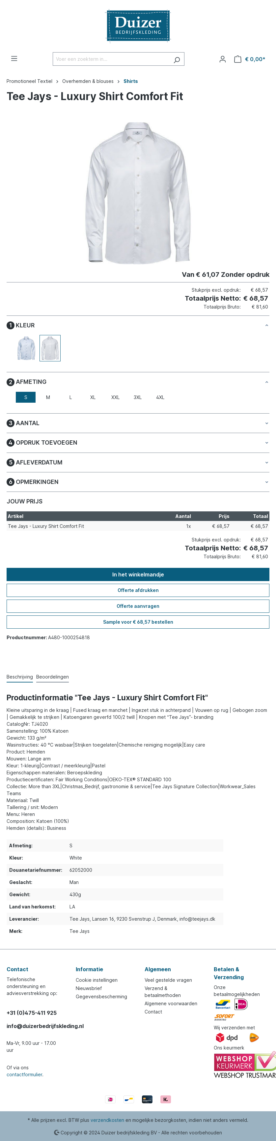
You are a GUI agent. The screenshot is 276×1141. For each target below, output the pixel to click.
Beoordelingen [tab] (52, 677)
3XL (138, 397)
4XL (160, 397)
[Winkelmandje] (249, 59)
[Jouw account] (222, 59)
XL (93, 397)
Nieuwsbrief (89, 988)
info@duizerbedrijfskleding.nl (35, 1026)
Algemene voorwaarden (171, 1003)
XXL (115, 397)
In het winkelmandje (138, 574)
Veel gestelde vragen (168, 980)
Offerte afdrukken (138, 590)
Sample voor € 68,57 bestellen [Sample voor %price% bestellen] (138, 622)
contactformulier (24, 1074)
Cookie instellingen (97, 980)
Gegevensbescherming (101, 996)
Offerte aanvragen (138, 606)
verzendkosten (107, 1120)
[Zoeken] (176, 59)
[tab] (20, 677)
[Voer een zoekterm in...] (111, 59)
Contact (153, 1011)
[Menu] (14, 58)
